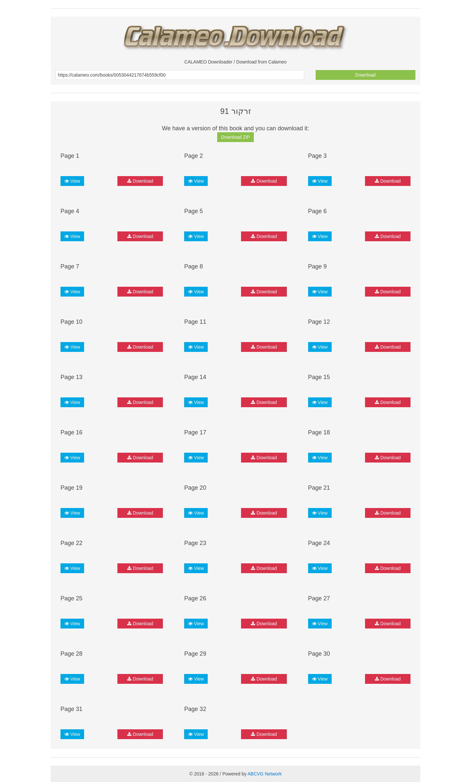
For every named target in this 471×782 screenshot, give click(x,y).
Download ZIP (235, 137)
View (72, 181)
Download (365, 75)
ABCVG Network (265, 773)
